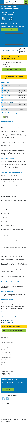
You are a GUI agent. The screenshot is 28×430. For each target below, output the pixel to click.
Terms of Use (4, 367)
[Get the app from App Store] (7, 410)
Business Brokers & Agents (7, 347)
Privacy (3, 364)
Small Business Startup (6, 349)
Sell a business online (8, 320)
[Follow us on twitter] (7, 398)
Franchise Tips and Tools (7, 354)
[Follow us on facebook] (3, 398)
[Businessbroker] (14, 2)
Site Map (3, 362)
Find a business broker (8, 322)
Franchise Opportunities (7, 342)
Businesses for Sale (5, 337)
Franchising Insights (6, 357)
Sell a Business (4, 344)
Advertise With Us (5, 352)
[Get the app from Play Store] (19, 410)
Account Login (4, 359)
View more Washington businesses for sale (13, 315)
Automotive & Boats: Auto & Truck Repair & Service (12, 26)
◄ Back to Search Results (9, 30)
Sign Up (8, 389)
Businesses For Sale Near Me (8, 340)
